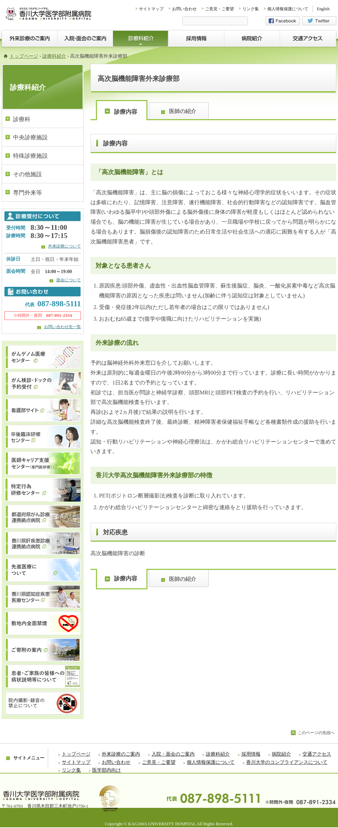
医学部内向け (106, 770)
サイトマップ (151, 8)
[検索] (215, 21)
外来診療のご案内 (121, 754)
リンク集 (250, 8)
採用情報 (250, 754)
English (323, 8)
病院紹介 (281, 754)
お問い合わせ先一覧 (62, 326)
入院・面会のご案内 (173, 754)
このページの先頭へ (316, 732)
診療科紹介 (54, 56)
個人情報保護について (287, 8)
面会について (68, 280)
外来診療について (64, 246)
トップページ (24, 56)
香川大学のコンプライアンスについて (286, 762)
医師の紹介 (182, 111)
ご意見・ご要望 (219, 8)
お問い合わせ (184, 8)
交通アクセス (316, 754)
